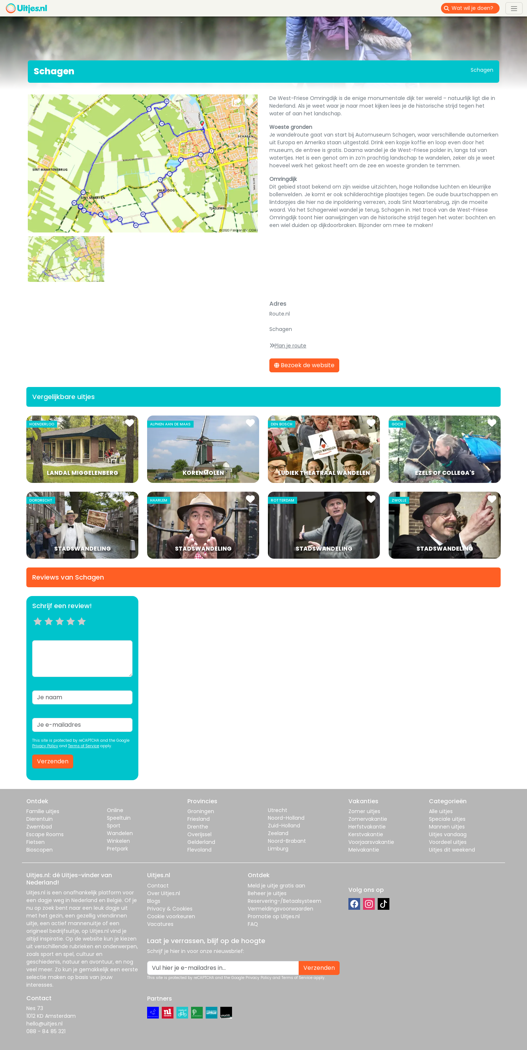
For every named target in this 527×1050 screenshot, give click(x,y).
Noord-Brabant (287, 841)
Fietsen (35, 842)
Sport (113, 825)
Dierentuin (39, 819)
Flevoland (199, 849)
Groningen (200, 811)
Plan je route (290, 345)
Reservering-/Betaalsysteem (284, 901)
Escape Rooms (45, 834)
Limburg (278, 848)
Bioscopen (39, 849)
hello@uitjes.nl (44, 1023)
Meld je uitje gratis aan (276, 885)
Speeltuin (119, 818)
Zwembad (39, 826)
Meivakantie (363, 849)
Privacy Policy (45, 746)
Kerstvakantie (365, 834)
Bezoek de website (304, 365)
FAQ (253, 924)
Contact (158, 885)
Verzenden (52, 761)
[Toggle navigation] (514, 8)
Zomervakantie (367, 819)
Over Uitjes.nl (163, 893)
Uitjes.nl (35, 892)
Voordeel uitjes (448, 842)
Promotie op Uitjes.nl (274, 916)
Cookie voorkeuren (171, 916)
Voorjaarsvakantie (371, 842)
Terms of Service (83, 746)
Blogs (153, 901)
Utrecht (277, 810)
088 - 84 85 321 (46, 1031)
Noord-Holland (286, 818)
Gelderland (201, 842)
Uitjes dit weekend (452, 849)
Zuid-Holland (284, 825)
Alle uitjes (441, 811)
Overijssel (199, 834)
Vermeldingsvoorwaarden (280, 908)
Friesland (198, 819)
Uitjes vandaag (448, 834)
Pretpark (117, 848)
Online (115, 810)
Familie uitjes (42, 811)
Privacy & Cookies (170, 908)
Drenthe (197, 826)
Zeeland (278, 833)
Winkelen (118, 841)
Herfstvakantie (367, 826)
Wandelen (120, 833)
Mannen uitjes (447, 826)
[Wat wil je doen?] (476, 8)
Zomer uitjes (364, 811)
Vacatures (160, 924)
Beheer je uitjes (267, 893)
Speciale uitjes (447, 819)
